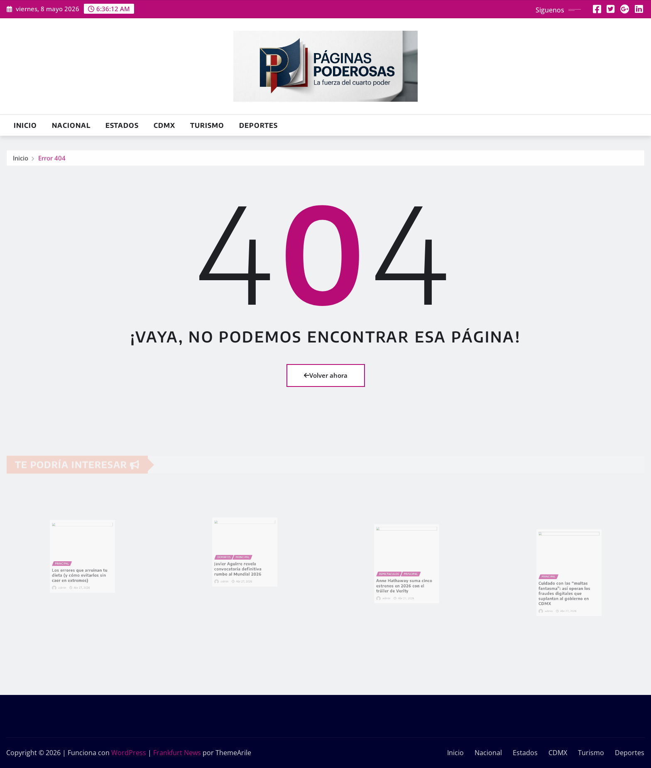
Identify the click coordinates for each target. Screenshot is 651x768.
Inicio (25, 125)
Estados (122, 125)
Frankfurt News (177, 752)
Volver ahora (326, 375)
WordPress (128, 752)
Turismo (207, 125)
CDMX (164, 125)
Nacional (71, 125)
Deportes (258, 125)
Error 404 (52, 160)
